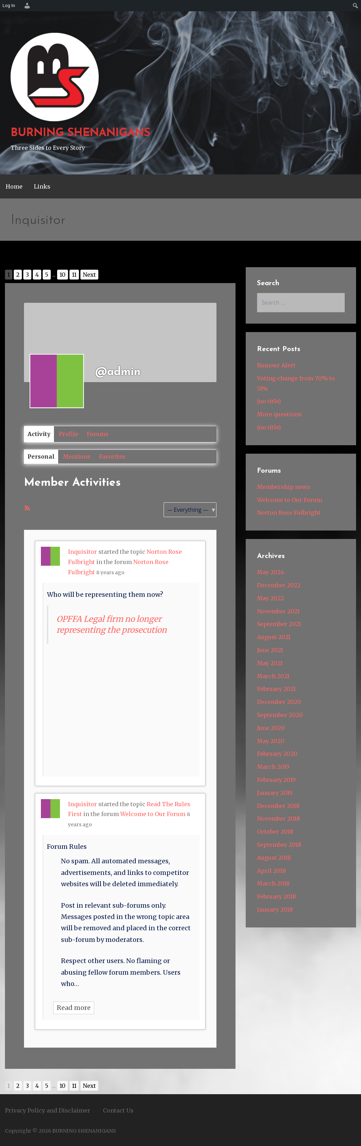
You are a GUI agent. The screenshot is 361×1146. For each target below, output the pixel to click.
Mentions (77, 456)
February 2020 (277, 753)
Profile (68, 433)
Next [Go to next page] (89, 274)
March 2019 (273, 766)
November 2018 (278, 818)
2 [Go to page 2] (17, 274)
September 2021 (279, 623)
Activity (38, 433)
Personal (41, 456)
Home (14, 186)
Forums (98, 433)
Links (42, 186)
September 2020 (280, 714)
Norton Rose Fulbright (288, 512)
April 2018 (271, 870)
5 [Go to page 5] (46, 274)
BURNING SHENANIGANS (80, 133)
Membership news (283, 486)
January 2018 (275, 909)
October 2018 (275, 831)
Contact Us (118, 1110)
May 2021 (270, 663)
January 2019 (275, 792)
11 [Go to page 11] (74, 274)
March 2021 (273, 676)
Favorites (112, 456)
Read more (74, 1008)
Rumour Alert (276, 365)
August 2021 (273, 637)
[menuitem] (26, 5)
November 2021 (278, 611)
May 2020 (270, 740)
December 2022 (278, 585)
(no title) (269, 401)
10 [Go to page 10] (63, 274)
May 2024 (270, 572)
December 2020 (279, 701)
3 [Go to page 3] (27, 274)
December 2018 (278, 805)
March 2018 (273, 883)
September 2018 (279, 844)
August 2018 (274, 857)
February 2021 (276, 688)
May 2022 (270, 598)
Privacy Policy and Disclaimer (47, 1110)
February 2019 (276, 779)
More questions (279, 414)
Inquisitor (82, 551)
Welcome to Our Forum (152, 813)
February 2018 (276, 896)
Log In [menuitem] (8, 5)
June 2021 (270, 650)
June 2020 (271, 727)
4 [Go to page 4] (37, 274)
